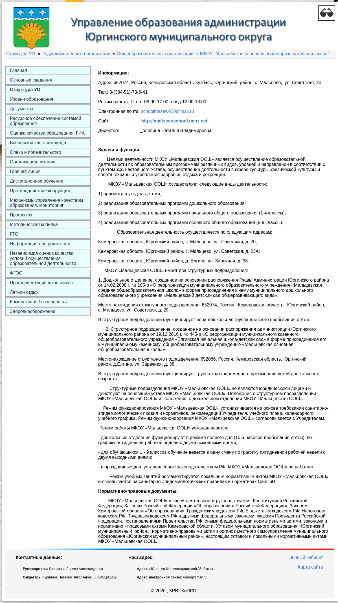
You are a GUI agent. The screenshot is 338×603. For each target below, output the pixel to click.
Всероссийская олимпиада (38, 142)
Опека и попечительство (35, 152)
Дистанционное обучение (36, 181)
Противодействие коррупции (40, 190)
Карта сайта (310, 567)
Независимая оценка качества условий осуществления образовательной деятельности (43, 258)
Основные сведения (31, 80)
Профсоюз (21, 214)
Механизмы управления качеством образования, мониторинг (46, 203)
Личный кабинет (306, 557)
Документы (21, 108)
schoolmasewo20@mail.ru (167, 111)
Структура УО (25, 89)
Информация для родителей (40, 243)
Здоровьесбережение (32, 311)
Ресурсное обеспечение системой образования (45, 121)
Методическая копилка (34, 224)
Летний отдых (24, 292)
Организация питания (32, 161)
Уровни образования (31, 99)
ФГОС (16, 273)
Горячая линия (25, 171)
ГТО (14, 234)
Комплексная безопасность (38, 301)
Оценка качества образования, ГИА (47, 133)
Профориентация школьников (41, 282)
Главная (18, 70)
